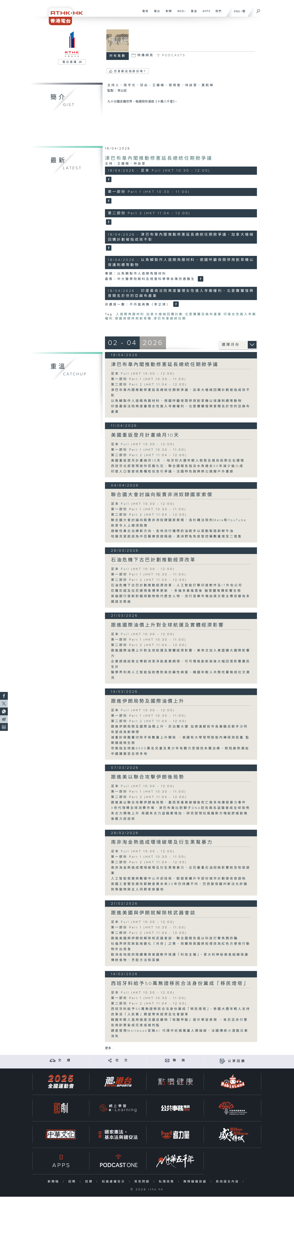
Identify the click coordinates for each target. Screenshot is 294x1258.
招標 (90, 1181)
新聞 (167, 13)
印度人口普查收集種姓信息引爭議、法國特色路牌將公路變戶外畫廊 (172, 471)
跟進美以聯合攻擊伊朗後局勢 (148, 777)
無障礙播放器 (196, 1181)
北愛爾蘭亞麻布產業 (203, 314)
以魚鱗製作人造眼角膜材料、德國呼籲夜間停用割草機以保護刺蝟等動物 (176, 401)
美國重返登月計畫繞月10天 (145, 435)
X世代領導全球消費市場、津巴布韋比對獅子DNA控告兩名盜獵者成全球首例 (180, 808)
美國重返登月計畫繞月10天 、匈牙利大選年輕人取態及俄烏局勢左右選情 (178, 461)
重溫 (192, 13)
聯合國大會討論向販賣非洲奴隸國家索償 (162, 495)
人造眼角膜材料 (130, 314)
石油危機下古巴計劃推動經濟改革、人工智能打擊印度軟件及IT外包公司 (176, 585)
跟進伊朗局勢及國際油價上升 (148, 701)
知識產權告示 (114, 1181)
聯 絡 (179, 1060)
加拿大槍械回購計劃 (164, 314)
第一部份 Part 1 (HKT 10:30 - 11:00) (148, 379)
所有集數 (117, 56)
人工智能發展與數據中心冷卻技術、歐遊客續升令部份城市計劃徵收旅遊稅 (178, 879)
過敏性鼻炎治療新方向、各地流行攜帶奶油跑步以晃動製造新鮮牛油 (172, 531)
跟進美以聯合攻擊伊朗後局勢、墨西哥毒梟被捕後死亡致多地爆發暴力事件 (178, 802)
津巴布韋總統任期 (170, 318)
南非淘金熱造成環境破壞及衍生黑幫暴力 (162, 842)
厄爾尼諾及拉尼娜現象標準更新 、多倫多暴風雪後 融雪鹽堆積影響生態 (176, 591)
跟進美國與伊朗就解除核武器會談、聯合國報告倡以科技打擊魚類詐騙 (174, 938)
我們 (217, 13)
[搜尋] (258, 10)
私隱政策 (167, 1181)
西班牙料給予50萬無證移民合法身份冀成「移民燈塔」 (180, 983)
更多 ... (109, 1048)
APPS (205, 13)
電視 (143, 13)
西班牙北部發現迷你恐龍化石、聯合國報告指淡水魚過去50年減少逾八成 (177, 466)
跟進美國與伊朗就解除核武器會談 (153, 913)
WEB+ (180, 13)
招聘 (73, 1181)
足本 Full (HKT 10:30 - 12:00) (143, 374)
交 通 (64, 1060)
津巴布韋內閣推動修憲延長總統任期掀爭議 (158, 158)
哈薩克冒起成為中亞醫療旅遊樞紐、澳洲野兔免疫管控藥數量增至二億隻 (176, 536)
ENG (237, 11)
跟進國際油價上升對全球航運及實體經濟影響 (167, 625)
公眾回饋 (237, 1061)
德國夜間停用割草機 (133, 318)
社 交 (122, 1060)
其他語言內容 (228, 1181)
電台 (155, 13)
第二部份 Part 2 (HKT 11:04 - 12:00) (149, 384)
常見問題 (143, 1181)
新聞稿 (54, 1181)
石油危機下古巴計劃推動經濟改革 (153, 560)
